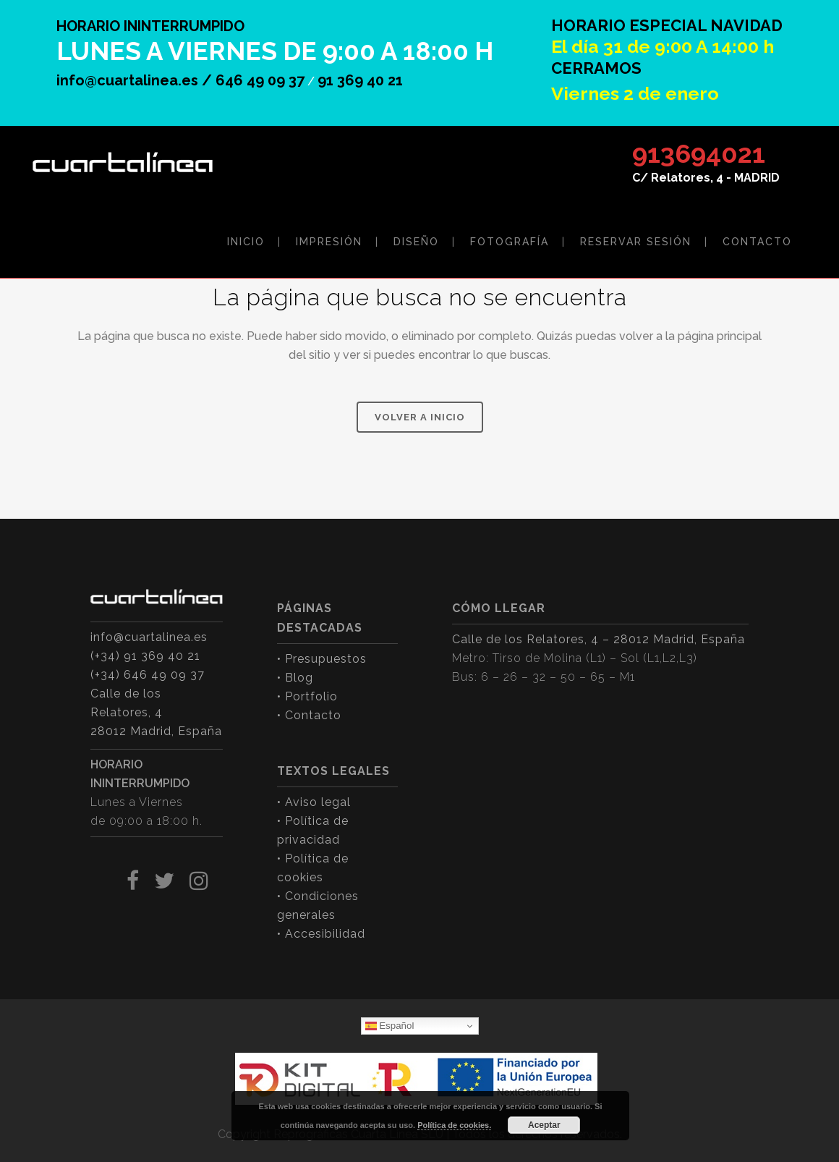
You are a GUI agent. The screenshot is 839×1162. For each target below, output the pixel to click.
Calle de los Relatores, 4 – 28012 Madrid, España (598, 639)
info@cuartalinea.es (149, 637)
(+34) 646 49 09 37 (147, 675)
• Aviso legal (314, 802)
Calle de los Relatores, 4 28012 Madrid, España (156, 712)
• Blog (295, 677)
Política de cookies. (454, 1125)
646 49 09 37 (260, 80)
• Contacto (309, 715)
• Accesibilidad (321, 934)
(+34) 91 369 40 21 (145, 656)
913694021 (698, 153)
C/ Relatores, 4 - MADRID (706, 178)
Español (389, 1026)
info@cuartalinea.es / (136, 80)
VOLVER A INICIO (420, 417)
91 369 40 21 (360, 80)
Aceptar (544, 1125)
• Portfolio (307, 696)
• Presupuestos (322, 659)
